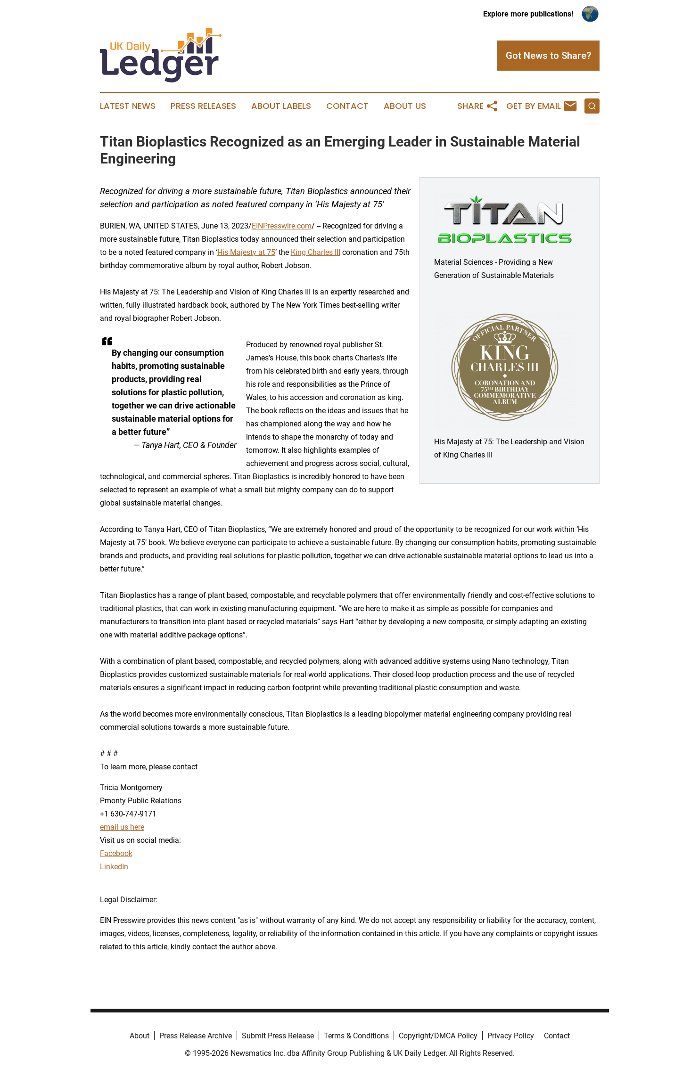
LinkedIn (114, 866)
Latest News (128, 106)
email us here (122, 827)
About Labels (281, 106)
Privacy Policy (510, 1035)
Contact (347, 106)
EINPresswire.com (282, 225)
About (139, 1035)
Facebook (116, 853)
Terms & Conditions (356, 1035)
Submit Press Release (278, 1035)
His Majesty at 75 (246, 252)
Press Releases (203, 106)
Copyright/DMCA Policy (438, 1035)
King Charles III (315, 252)
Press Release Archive (195, 1035)
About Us (405, 106)
